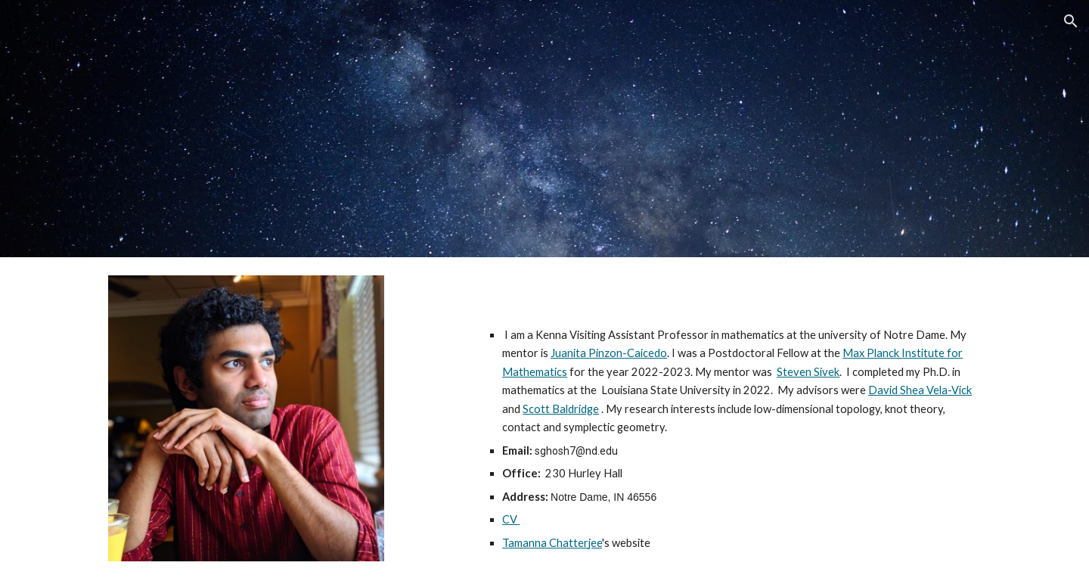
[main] (731, 439)
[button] (1071, 21)
